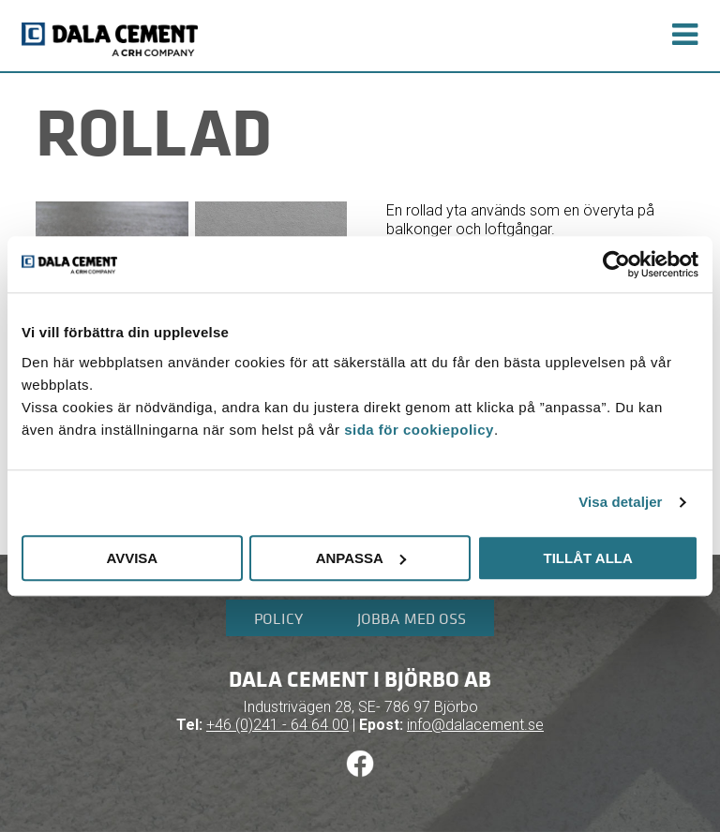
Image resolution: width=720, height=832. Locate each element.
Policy (278, 618)
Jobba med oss (411, 618)
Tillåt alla (588, 558)
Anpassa (361, 558)
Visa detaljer (620, 502)
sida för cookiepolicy (419, 430)
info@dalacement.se (475, 725)
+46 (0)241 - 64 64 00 (277, 725)
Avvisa (132, 558)
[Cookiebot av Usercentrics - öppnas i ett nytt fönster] (616, 264)
